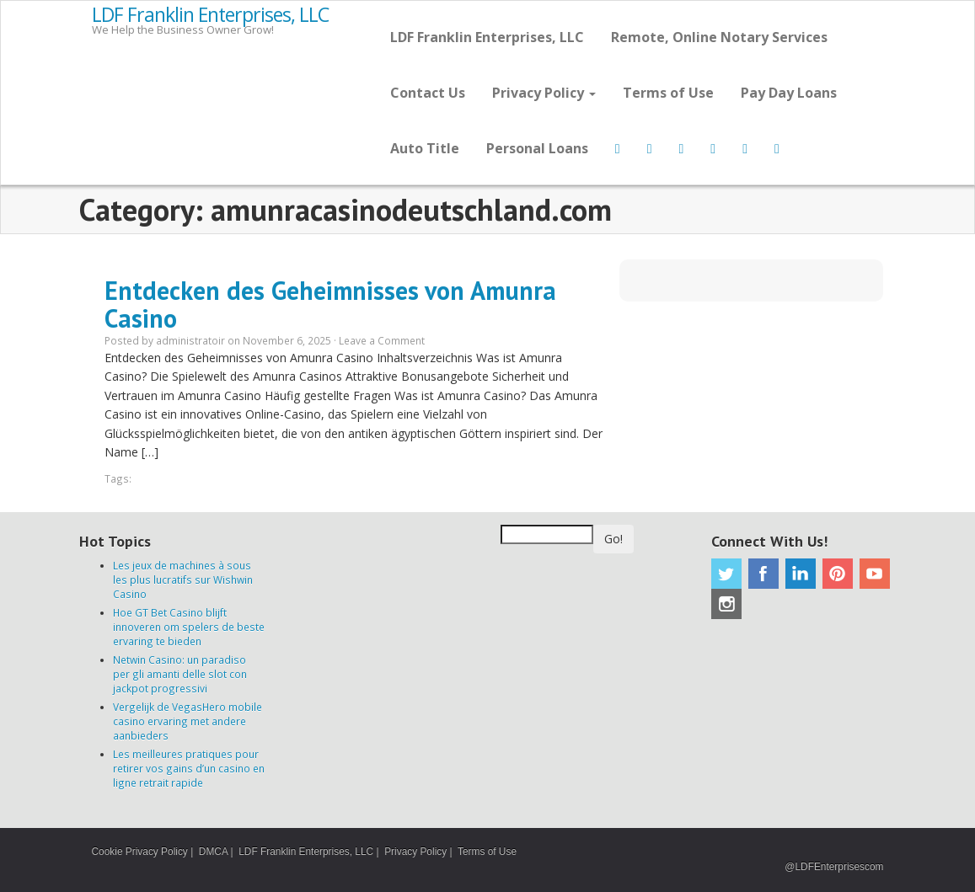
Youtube (875, 573)
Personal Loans (537, 148)
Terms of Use (668, 92)
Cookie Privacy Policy (140, 851)
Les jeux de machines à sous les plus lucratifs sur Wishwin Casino (183, 579)
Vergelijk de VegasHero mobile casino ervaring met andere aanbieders (187, 721)
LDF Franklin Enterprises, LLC (210, 15)
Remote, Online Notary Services (719, 37)
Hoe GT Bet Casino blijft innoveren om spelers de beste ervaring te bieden (189, 627)
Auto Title (424, 148)
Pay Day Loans (789, 92)
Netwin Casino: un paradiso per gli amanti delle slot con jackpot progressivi (180, 674)
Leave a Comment (382, 340)
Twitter (726, 573)
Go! (613, 539)
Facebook (763, 573)
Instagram (726, 604)
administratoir (190, 340)
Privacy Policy (544, 92)
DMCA (213, 851)
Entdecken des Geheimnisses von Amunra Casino (330, 304)
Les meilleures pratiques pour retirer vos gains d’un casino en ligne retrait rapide (189, 768)
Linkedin (800, 573)
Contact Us (427, 92)
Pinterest (837, 573)
